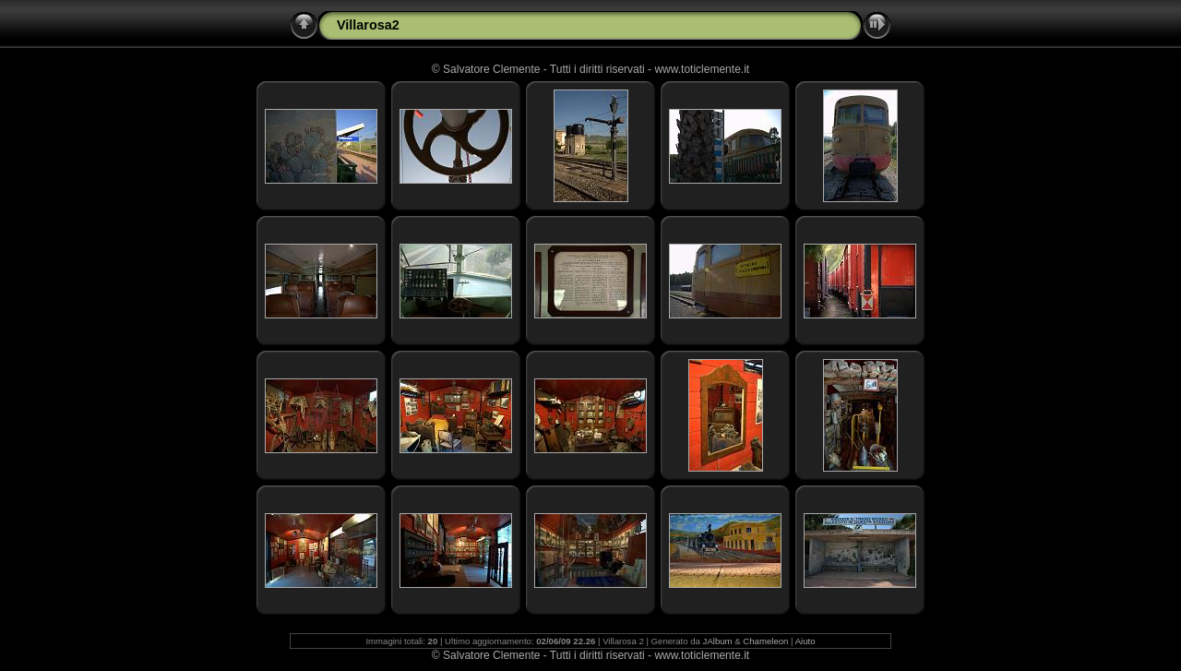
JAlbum (718, 641)
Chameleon (765, 641)
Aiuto (805, 641)
